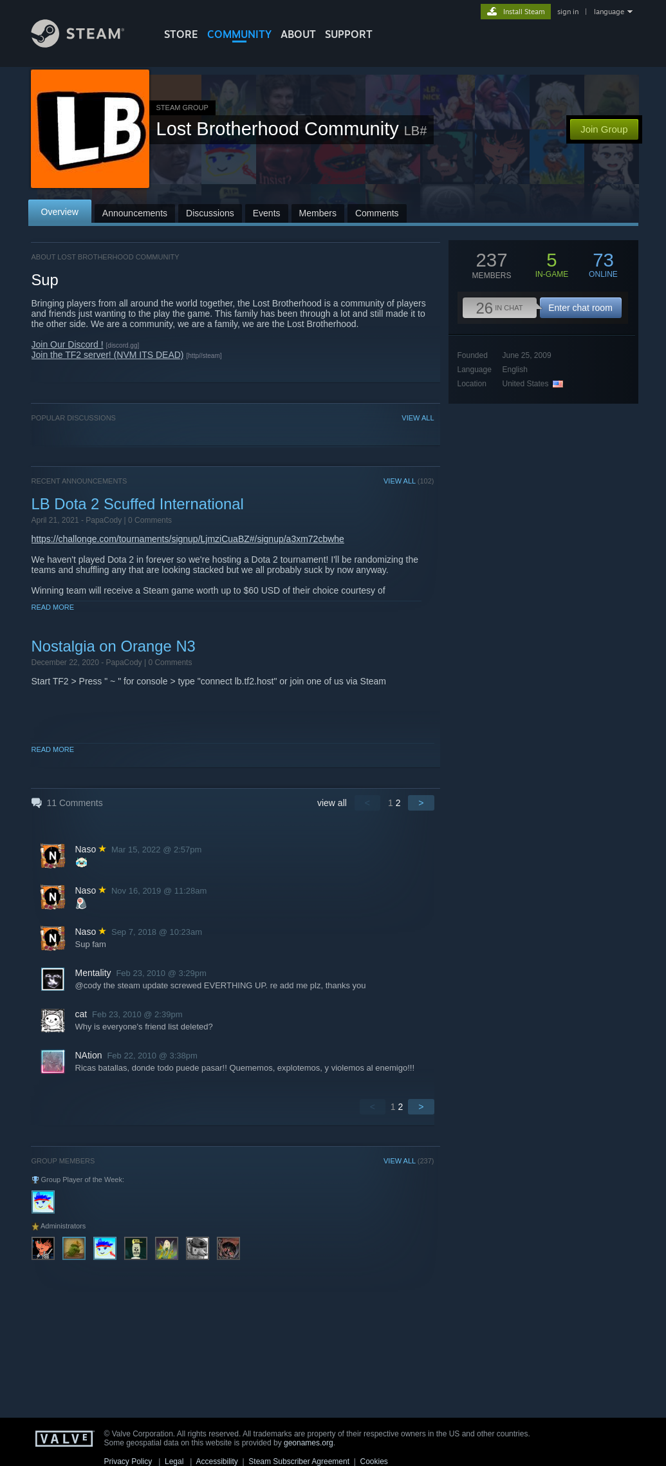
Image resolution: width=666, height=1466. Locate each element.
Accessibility (216, 1461)
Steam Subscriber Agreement (298, 1461)
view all (332, 803)
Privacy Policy (128, 1461)
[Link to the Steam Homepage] (87, 44)
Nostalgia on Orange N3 (114, 646)
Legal (174, 1461)
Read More (53, 607)
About (298, 34)
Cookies (374, 1461)
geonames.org (308, 1442)
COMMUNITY (239, 34)
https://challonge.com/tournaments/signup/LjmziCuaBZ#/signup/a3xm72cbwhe (188, 539)
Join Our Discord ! (68, 344)
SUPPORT (349, 34)
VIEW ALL (418, 418)
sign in (567, 11)
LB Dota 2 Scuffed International (138, 503)
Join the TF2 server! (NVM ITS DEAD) (108, 355)
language (609, 11)
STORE (181, 34)
